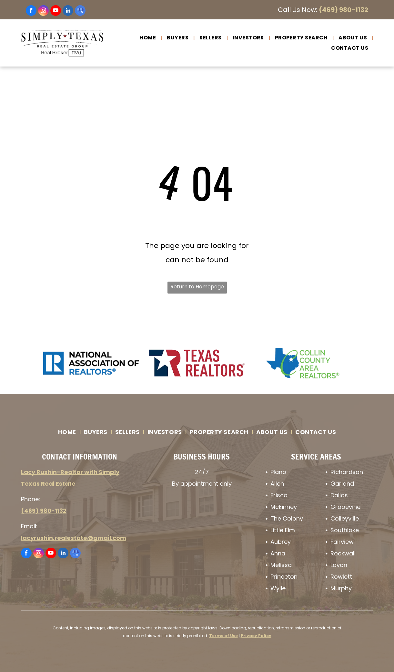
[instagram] (43, 11)
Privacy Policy (256, 635)
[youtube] (55, 11)
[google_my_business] (80, 11)
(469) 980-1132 (343, 9)
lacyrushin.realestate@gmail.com (73, 538)
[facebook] (31, 11)
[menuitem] (148, 38)
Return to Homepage (197, 286)
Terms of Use (223, 635)
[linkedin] (68, 11)
